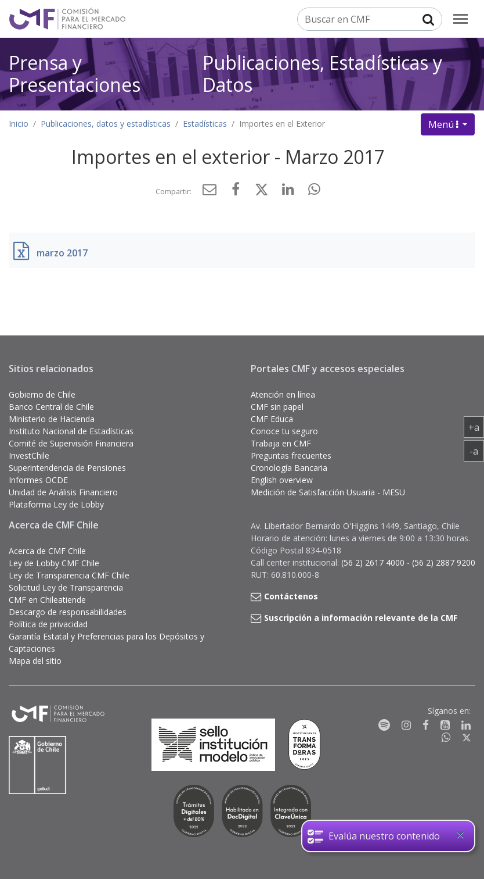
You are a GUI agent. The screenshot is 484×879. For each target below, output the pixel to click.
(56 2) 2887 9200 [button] (443, 562)
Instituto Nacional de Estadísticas (71, 431)
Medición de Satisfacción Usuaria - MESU (328, 492)
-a (476, 451)
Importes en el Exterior (282, 123)
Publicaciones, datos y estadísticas (106, 123)
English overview (282, 479)
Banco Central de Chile (51, 406)
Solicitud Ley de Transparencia (66, 587)
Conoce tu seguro (284, 431)
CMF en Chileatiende (47, 599)
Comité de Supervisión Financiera (71, 443)
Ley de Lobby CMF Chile (54, 563)
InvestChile (29, 455)
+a (476, 427)
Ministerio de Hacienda (52, 418)
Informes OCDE (38, 479)
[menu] (460, 18)
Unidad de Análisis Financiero (63, 492)
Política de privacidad (48, 624)
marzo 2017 (62, 252)
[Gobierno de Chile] (38, 765)
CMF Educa (272, 418)
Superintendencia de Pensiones (67, 467)
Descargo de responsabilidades (68, 611)
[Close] (460, 835)
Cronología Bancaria (289, 467)
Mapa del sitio (35, 660)
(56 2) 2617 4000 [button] (374, 562)
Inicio (18, 123)
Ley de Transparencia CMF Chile (69, 575)
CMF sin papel (277, 406)
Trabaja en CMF (281, 443)
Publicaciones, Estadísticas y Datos (322, 73)
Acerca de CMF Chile (47, 550)
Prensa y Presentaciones (74, 73)
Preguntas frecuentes (291, 455)
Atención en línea (283, 394)
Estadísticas (205, 123)
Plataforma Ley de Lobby (56, 504)
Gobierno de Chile (42, 394)
